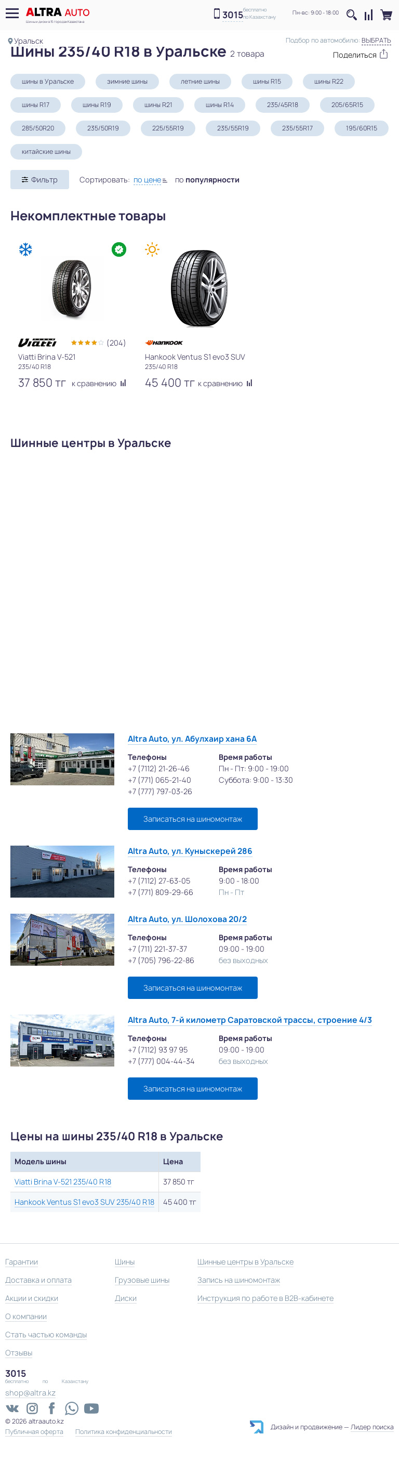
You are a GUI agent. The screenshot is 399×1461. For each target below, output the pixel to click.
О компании (26, 1316)
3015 (232, 15)
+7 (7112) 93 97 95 (158, 1050)
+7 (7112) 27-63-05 (159, 881)
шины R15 (267, 81)
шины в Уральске (48, 81)
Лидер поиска (372, 1427)
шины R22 (328, 81)
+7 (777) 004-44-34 (161, 1061)
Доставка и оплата (38, 1280)
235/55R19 (233, 128)
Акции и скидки (31, 1298)
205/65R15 (347, 104)
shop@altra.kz (30, 1393)
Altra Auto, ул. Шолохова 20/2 (187, 919)
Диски (126, 1298)
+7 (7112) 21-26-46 (159, 768)
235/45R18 (282, 104)
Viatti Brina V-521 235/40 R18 (63, 1182)
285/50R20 (38, 128)
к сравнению (99, 383)
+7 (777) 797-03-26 (160, 791)
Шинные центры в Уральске (245, 1262)
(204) (116, 343)
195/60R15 (361, 128)
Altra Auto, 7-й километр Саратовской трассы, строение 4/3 (250, 1020)
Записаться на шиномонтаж (192, 819)
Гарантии (21, 1262)
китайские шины (46, 151)
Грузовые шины (142, 1280)
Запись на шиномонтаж (238, 1280)
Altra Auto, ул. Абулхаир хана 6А (192, 738)
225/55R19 (168, 128)
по (207, 180)
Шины (125, 1262)
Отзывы (18, 1353)
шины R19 (97, 104)
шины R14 (220, 104)
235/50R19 (103, 128)
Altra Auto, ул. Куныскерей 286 (190, 851)
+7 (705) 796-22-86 (161, 960)
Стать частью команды (46, 1334)
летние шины (200, 81)
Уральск (28, 41)
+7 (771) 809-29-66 (160, 892)
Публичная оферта (34, 1432)
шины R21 (158, 104)
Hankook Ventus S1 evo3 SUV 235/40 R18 (84, 1202)
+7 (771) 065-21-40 (159, 780)
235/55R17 (297, 128)
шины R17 (35, 104)
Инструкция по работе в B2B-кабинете (265, 1298)
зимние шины (127, 81)
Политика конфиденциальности (123, 1432)
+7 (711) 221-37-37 (157, 949)
